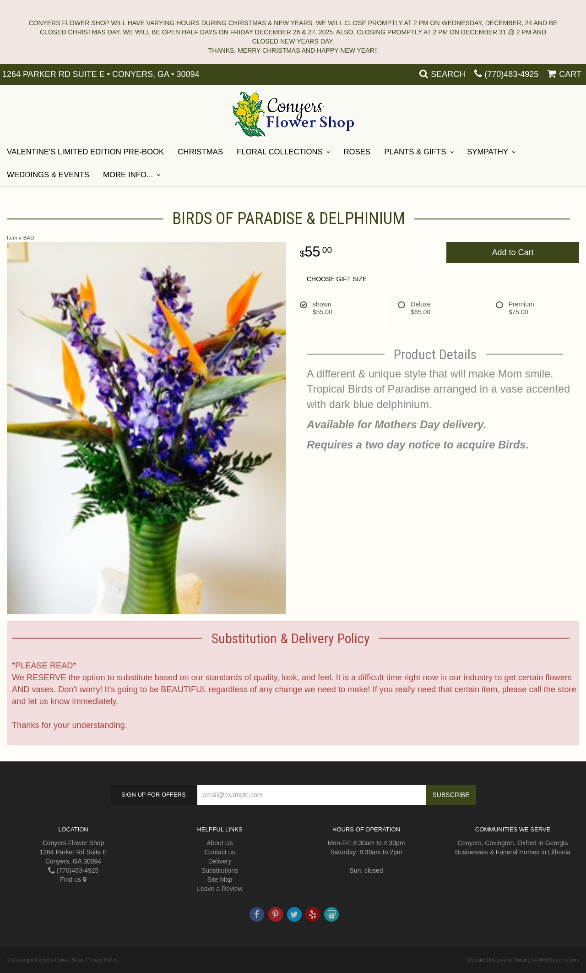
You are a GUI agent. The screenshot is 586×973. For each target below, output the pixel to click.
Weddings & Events (48, 174)
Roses (357, 152)
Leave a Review (220, 888)
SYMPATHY (487, 152)
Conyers (469, 843)
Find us (73, 879)
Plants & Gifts (415, 152)
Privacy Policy (101, 959)
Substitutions (219, 870)
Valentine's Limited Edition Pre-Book (85, 152)
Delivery (220, 861)
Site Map (219, 879)
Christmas (200, 152)
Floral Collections (280, 152)
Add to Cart (512, 252)
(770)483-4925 (511, 74)
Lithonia (559, 852)
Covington (499, 843)
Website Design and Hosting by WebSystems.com (523, 959)
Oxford (527, 843)
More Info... (128, 174)
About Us (219, 843)
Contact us (220, 852)
